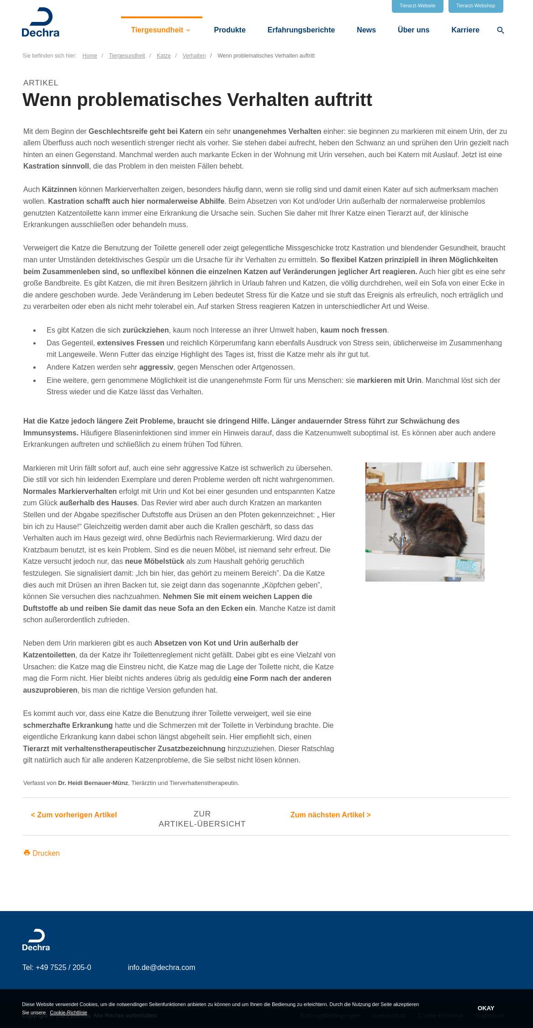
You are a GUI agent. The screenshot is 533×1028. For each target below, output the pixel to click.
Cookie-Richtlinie (68, 1012)
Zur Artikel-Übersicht (202, 818)
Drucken (41, 853)
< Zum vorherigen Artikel (74, 815)
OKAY (486, 1008)
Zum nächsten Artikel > (330, 815)
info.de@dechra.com (161, 967)
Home (90, 56)
